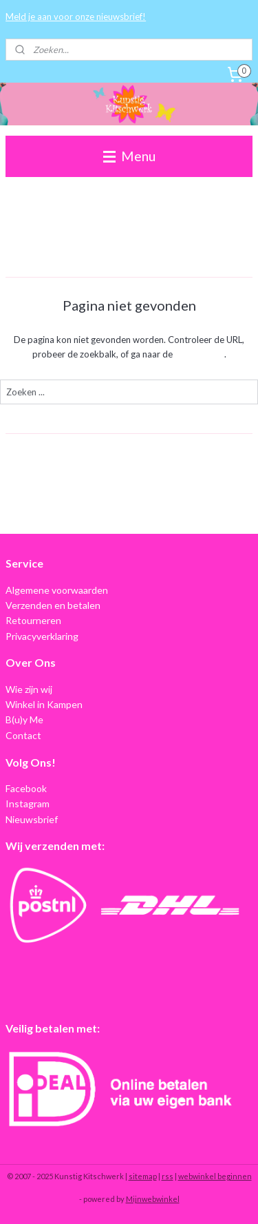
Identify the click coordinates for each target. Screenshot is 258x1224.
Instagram (28, 803)
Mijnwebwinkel (153, 1198)
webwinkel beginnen (215, 1176)
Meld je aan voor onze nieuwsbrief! (76, 16)
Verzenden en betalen (53, 605)
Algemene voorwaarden (57, 590)
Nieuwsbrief (32, 819)
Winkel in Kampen (44, 704)
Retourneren (33, 620)
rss (167, 1176)
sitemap (143, 1176)
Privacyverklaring (42, 636)
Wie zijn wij (29, 689)
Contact (23, 735)
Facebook (26, 788)
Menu (129, 156)
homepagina (199, 354)
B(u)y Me (24, 719)
